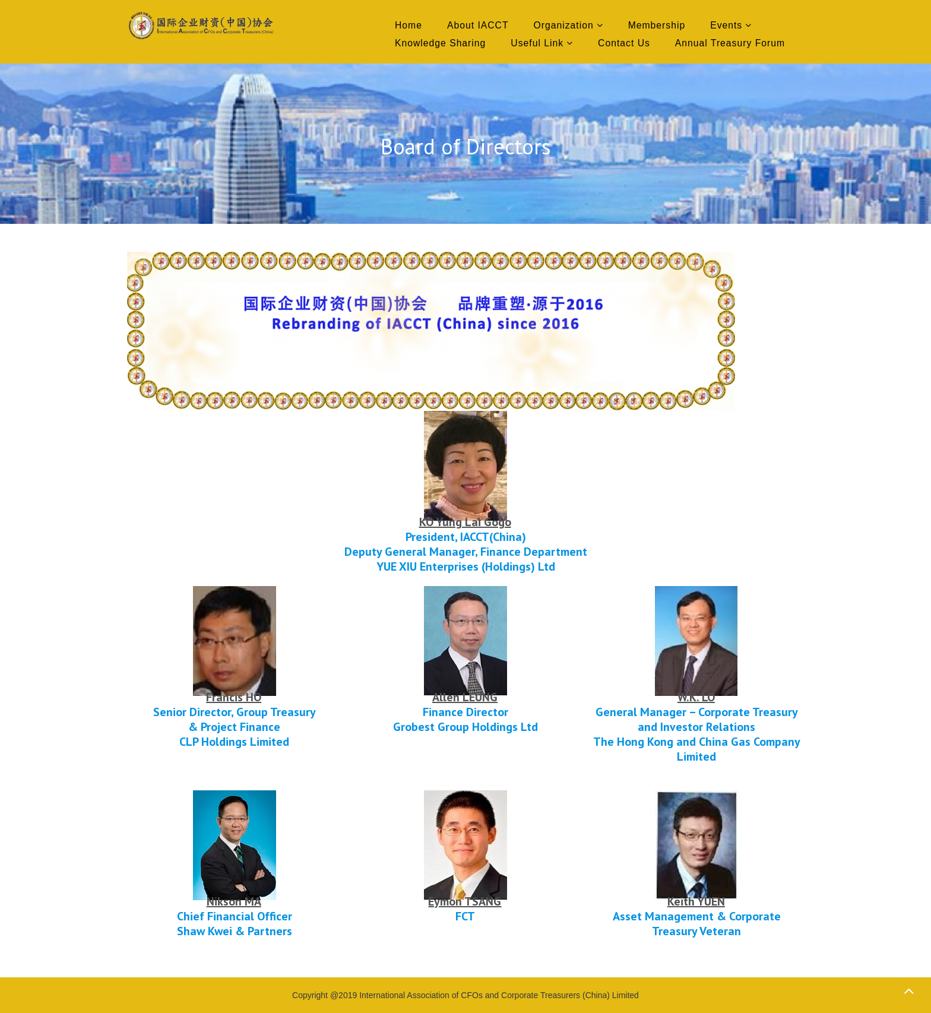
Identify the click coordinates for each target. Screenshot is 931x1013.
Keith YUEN (696, 901)
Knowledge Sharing (440, 43)
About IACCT (478, 25)
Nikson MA (234, 901)
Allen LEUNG (465, 697)
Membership (656, 25)
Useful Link (537, 43)
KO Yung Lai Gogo (465, 522)
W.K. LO (696, 697)
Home (408, 25)
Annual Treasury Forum (730, 43)
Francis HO (233, 697)
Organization (564, 25)
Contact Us (624, 43)
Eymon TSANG (464, 901)
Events (726, 25)
